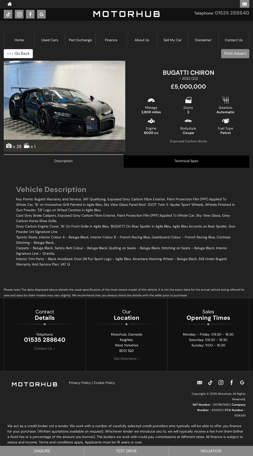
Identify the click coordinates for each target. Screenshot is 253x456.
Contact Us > (44, 348)
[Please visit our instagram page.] (19, 14)
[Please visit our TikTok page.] (8, 14)
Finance (111, 40)
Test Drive (126, 451)
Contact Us (234, 40)
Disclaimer (203, 40)
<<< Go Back (18, 53)
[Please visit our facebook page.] (30, 14)
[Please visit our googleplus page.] (41, 14)
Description (63, 161)
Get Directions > (127, 358)
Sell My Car (173, 40)
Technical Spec (186, 161)
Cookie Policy (104, 382)
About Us (142, 40)
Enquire (42, 451)
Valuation (210, 451)
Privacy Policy (80, 382)
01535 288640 (232, 13)
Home (19, 40)
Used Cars (50, 40)
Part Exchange (80, 40)
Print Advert (235, 53)
